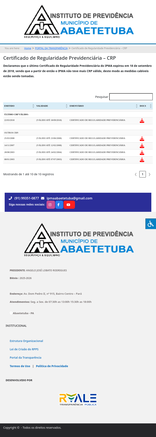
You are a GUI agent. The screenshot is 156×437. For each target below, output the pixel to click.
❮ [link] (135, 174)
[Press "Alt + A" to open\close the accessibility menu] (150, 223)
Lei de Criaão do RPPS (24, 349)
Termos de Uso (20, 366)
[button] (33, 105)
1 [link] (142, 174)
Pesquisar (101, 97)
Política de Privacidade (51, 366)
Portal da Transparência (25, 357)
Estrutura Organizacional (26, 341)
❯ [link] (149, 174)
